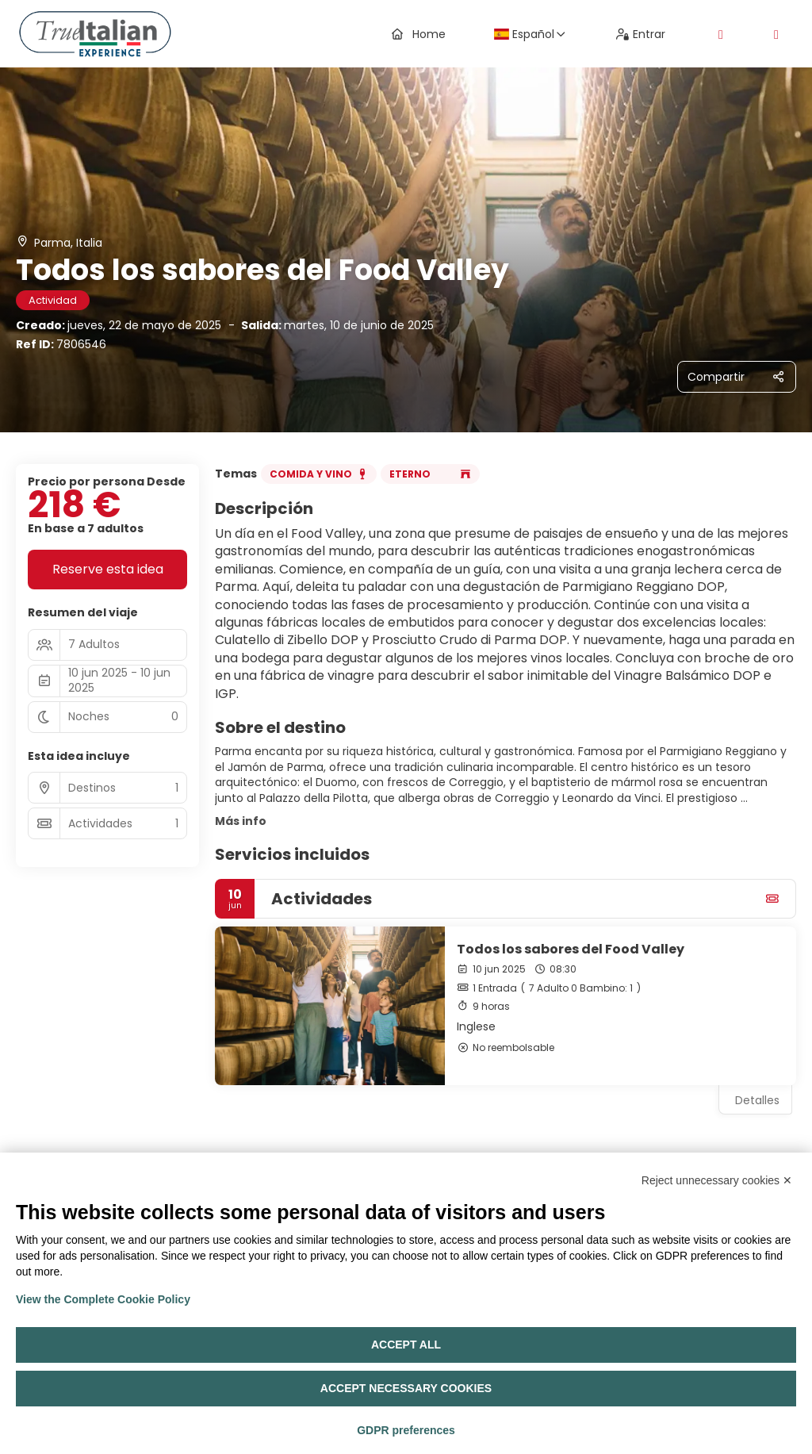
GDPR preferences (406, 1430)
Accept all (406, 1344)
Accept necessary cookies (406, 1388)
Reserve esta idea (107, 569)
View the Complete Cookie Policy (103, 1299)
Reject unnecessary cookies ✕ (717, 1180)
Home (418, 34)
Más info (240, 821)
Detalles (757, 1100)
